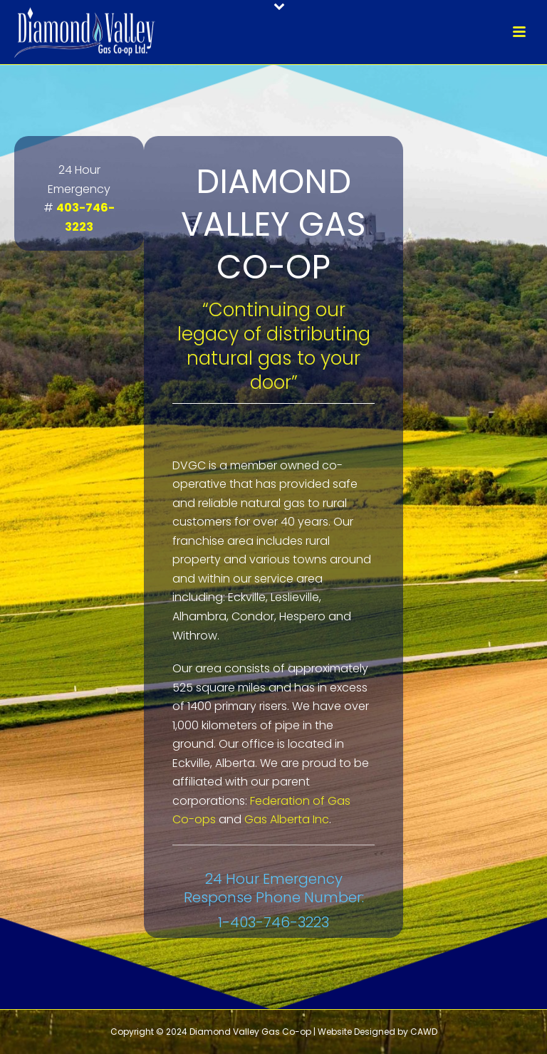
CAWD (423, 1032)
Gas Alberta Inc (286, 819)
